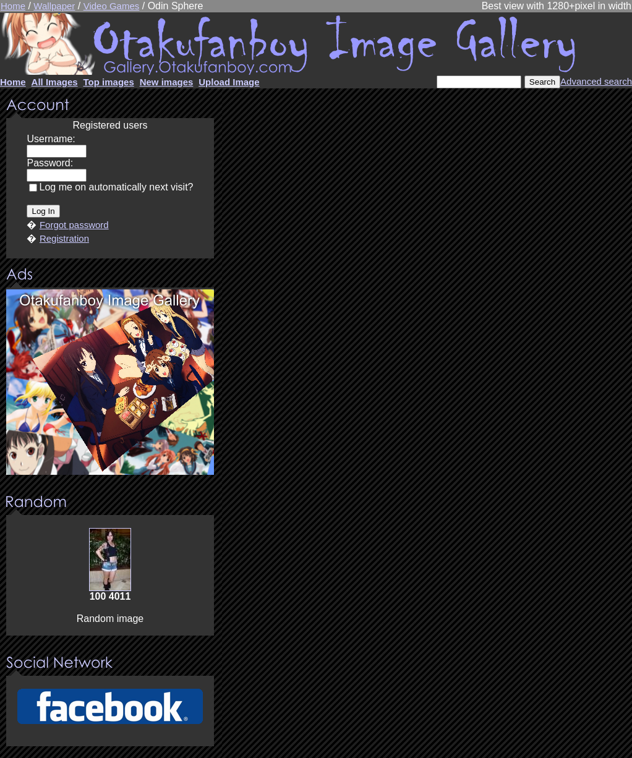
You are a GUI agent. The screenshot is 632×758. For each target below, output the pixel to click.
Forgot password (74, 224)
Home (13, 6)
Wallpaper (54, 6)
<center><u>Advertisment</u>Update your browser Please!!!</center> (110, 382)
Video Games (111, 6)
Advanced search (596, 81)
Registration (64, 238)
